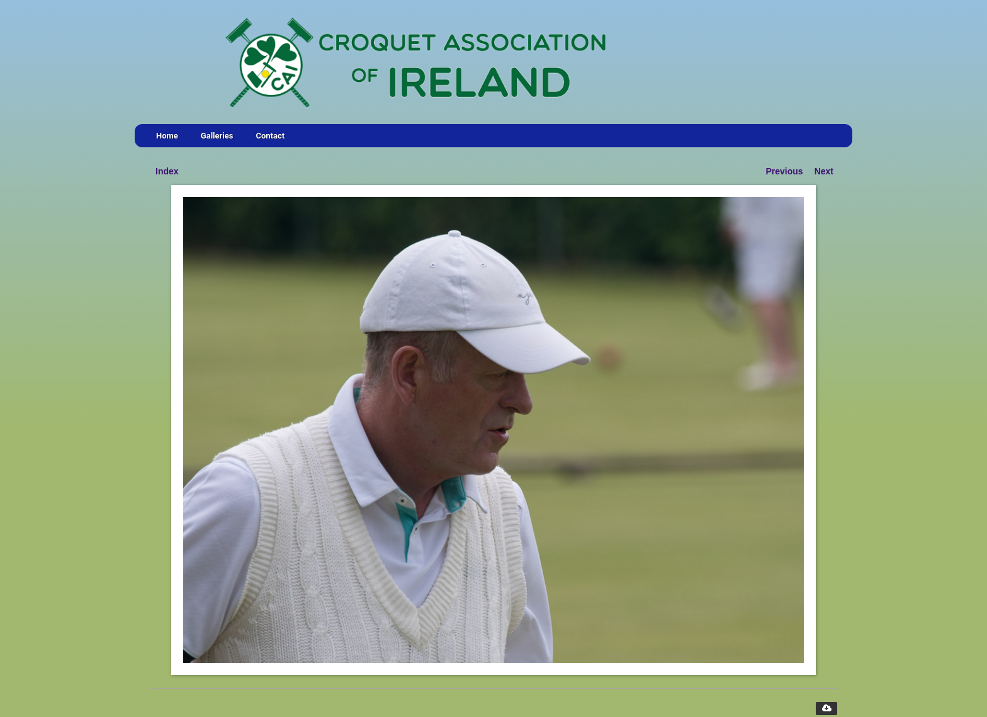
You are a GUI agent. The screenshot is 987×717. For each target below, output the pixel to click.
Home (167, 135)
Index (167, 171)
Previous (784, 171)
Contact (270, 135)
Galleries (217, 135)
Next (824, 171)
